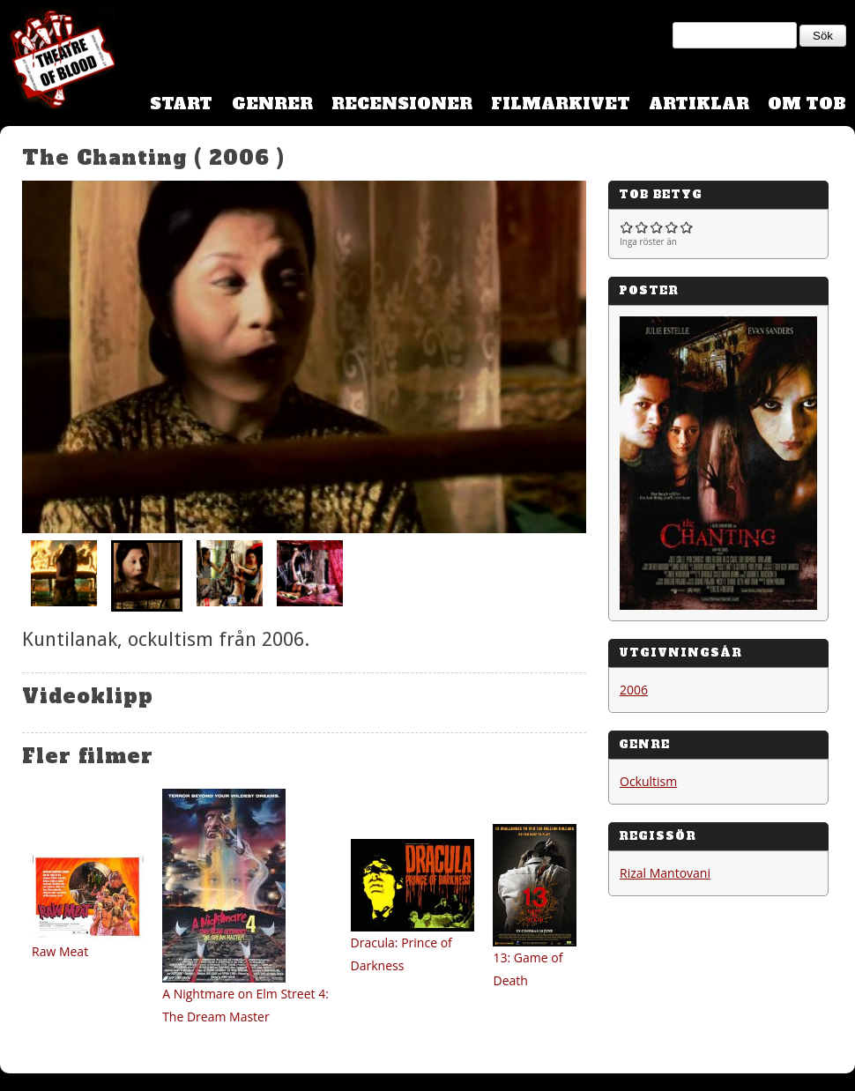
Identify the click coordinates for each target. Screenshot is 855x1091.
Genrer (272, 104)
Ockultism (648, 781)
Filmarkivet (560, 104)
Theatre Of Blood (57, 62)
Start (181, 104)
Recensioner (401, 104)
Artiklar (699, 104)
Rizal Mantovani (665, 873)
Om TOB (807, 104)
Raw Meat (60, 951)
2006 (634, 689)
